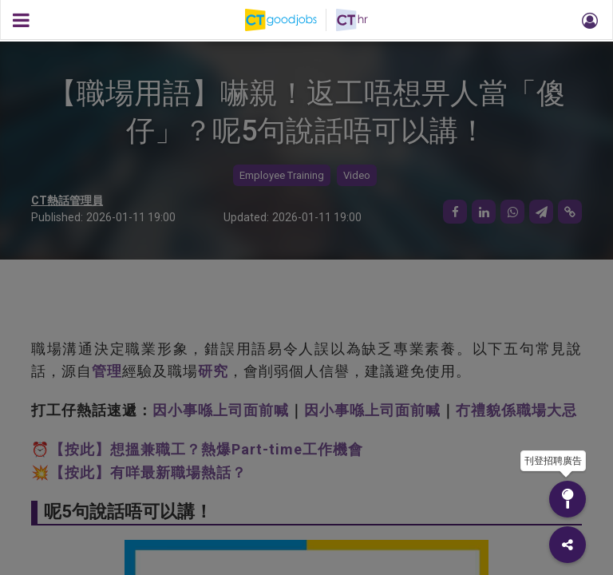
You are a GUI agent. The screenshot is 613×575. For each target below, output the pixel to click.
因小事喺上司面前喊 (220, 410)
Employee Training (281, 175)
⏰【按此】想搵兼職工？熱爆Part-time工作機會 (197, 449)
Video (356, 175)
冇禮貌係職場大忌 (516, 410)
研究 (213, 371)
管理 (107, 371)
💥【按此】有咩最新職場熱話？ (139, 472)
